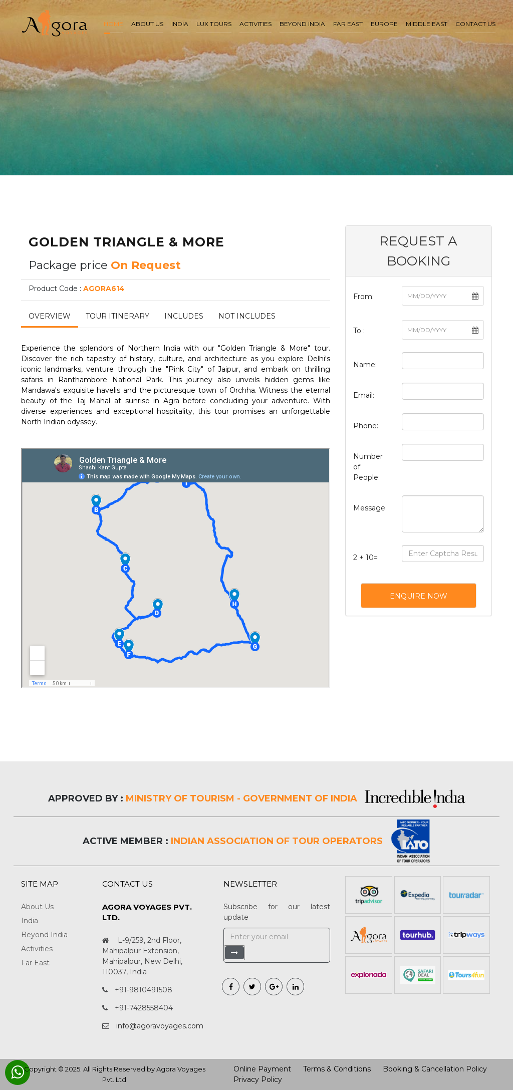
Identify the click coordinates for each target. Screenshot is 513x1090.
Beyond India (302, 24)
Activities (255, 24)
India (179, 24)
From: (363, 296)
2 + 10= (365, 557)
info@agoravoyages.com (159, 1025)
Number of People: (368, 467)
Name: (365, 364)
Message (369, 507)
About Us (37, 906)
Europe (384, 24)
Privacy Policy (257, 1079)
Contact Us (475, 24)
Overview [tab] (50, 316)
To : (359, 330)
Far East (348, 24)
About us (147, 24)
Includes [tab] (183, 316)
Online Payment (262, 1068)
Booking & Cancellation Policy (435, 1068)
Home (113, 24)
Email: (363, 395)
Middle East (426, 24)
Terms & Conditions (337, 1068)
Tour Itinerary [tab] (117, 316)
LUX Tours (213, 24)
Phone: (365, 425)
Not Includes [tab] (247, 316)
